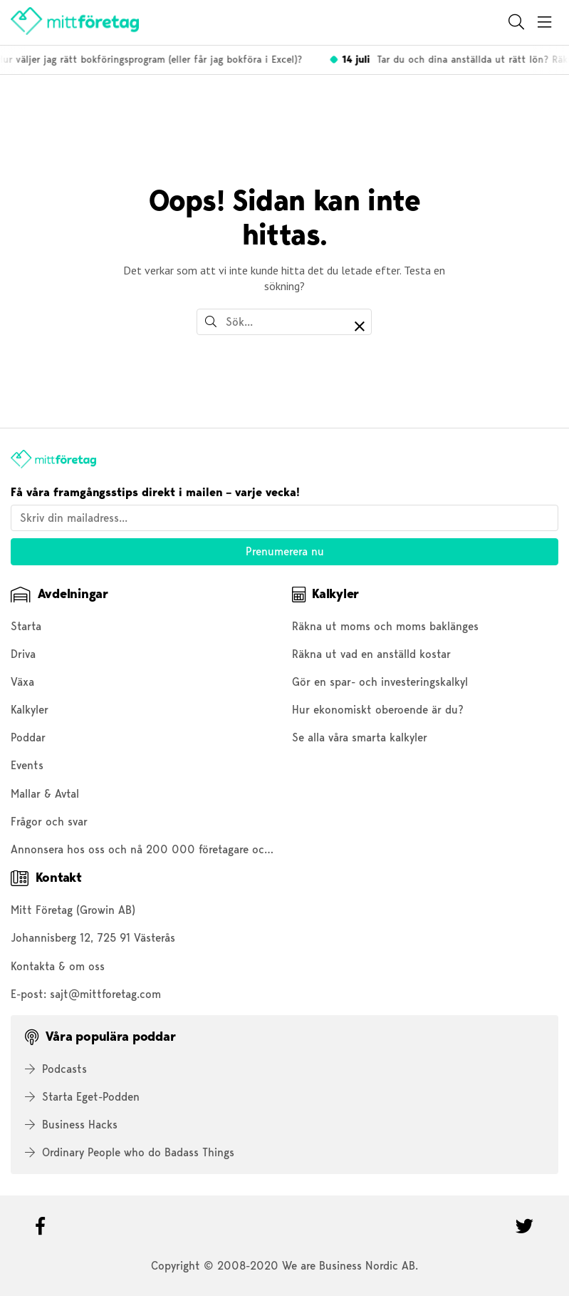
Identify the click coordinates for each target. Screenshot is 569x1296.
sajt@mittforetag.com (105, 994)
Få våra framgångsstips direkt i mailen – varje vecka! (155, 492)
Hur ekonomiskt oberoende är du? (378, 709)
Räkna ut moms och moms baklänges (385, 626)
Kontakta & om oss (58, 966)
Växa (22, 682)
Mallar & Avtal (45, 794)
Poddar (28, 737)
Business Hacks (71, 1124)
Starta (26, 626)
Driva (23, 654)
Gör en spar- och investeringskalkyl (380, 682)
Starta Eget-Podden (82, 1097)
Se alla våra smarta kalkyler (359, 737)
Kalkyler (29, 709)
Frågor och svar (49, 821)
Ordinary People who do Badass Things (129, 1152)
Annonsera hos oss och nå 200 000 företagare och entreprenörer (177, 849)
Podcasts (56, 1069)
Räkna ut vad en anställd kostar (371, 654)
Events (27, 765)
